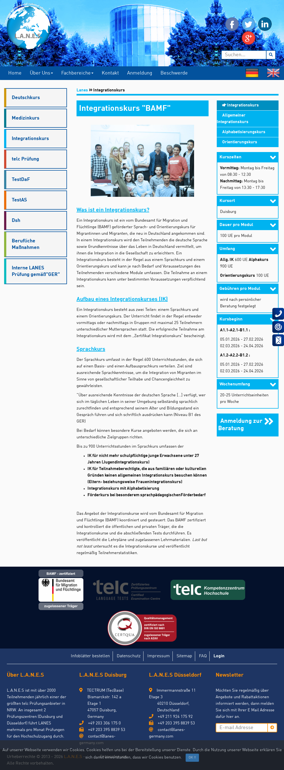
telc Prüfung (25, 159)
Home (15, 73)
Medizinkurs (25, 118)
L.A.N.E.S (73, 757)
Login (218, 656)
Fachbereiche (77, 73)
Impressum (158, 656)
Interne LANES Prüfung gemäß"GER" (36, 271)
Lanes (82, 90)
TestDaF (21, 179)
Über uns (41, 73)
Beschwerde (174, 73)
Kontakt (110, 73)
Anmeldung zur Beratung (240, 424)
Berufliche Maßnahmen (25, 244)
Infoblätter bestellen (90, 656)
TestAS (19, 200)
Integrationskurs (30, 138)
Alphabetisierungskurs (243, 132)
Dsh (16, 220)
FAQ (203, 656)
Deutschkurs (26, 97)
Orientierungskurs (239, 142)
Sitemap (184, 656)
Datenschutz (128, 656)
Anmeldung (139, 73)
